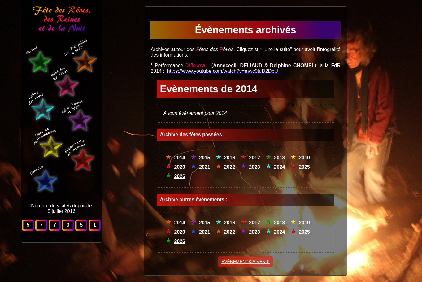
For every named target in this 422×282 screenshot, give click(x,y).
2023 (254, 167)
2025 (304, 167)
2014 (179, 157)
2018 (279, 157)
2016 (229, 157)
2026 (179, 176)
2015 (204, 157)
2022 (229, 167)
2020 (179, 167)
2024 (279, 167)
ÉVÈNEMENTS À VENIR (245, 261)
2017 (254, 157)
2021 (204, 167)
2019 (304, 157)
